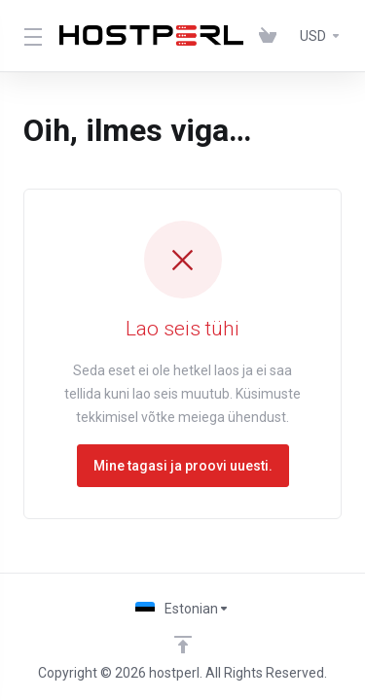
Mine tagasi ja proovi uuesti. (183, 465)
